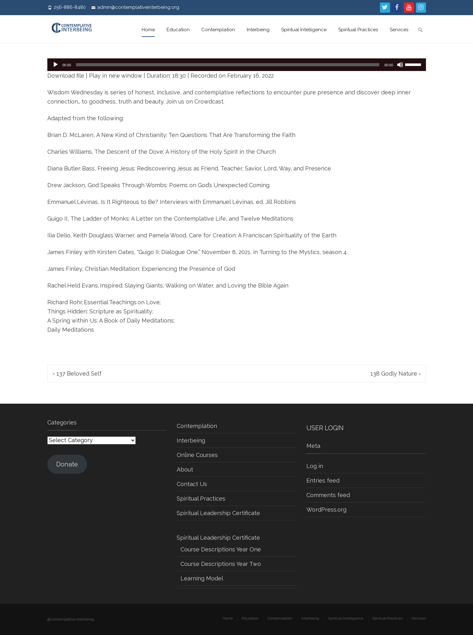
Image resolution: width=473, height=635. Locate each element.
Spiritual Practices (358, 30)
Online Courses (197, 455)
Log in (314, 466)
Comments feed (328, 495)
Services (399, 30)
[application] (236, 64)
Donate (67, 464)
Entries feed (323, 480)
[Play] (55, 65)
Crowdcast (208, 101)
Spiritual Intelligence (304, 30)
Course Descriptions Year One (220, 549)
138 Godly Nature (395, 373)
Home (148, 30)
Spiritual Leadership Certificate (218, 513)
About (185, 469)
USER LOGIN (325, 428)
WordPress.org (326, 509)
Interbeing (258, 30)
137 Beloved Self (77, 373)
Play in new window (115, 75)
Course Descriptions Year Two (220, 564)
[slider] (227, 64)
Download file (65, 75)
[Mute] (400, 65)
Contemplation (218, 30)
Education (178, 30)
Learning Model (201, 578)
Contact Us (192, 484)
